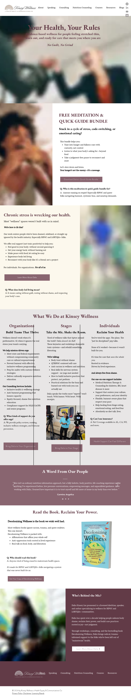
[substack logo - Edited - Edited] (127, 15)
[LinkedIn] (127, 7)
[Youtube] (127, 11)
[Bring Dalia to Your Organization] (21, 446)
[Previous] (14, 485)
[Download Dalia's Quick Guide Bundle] (81, 179)
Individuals (110, 325)
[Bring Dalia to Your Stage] (66, 448)
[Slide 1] (62, 499)
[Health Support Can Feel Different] (110, 441)
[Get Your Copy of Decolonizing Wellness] (26, 578)
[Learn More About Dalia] (27, 277)
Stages (66, 325)
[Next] (117, 485)
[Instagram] (127, 4)
